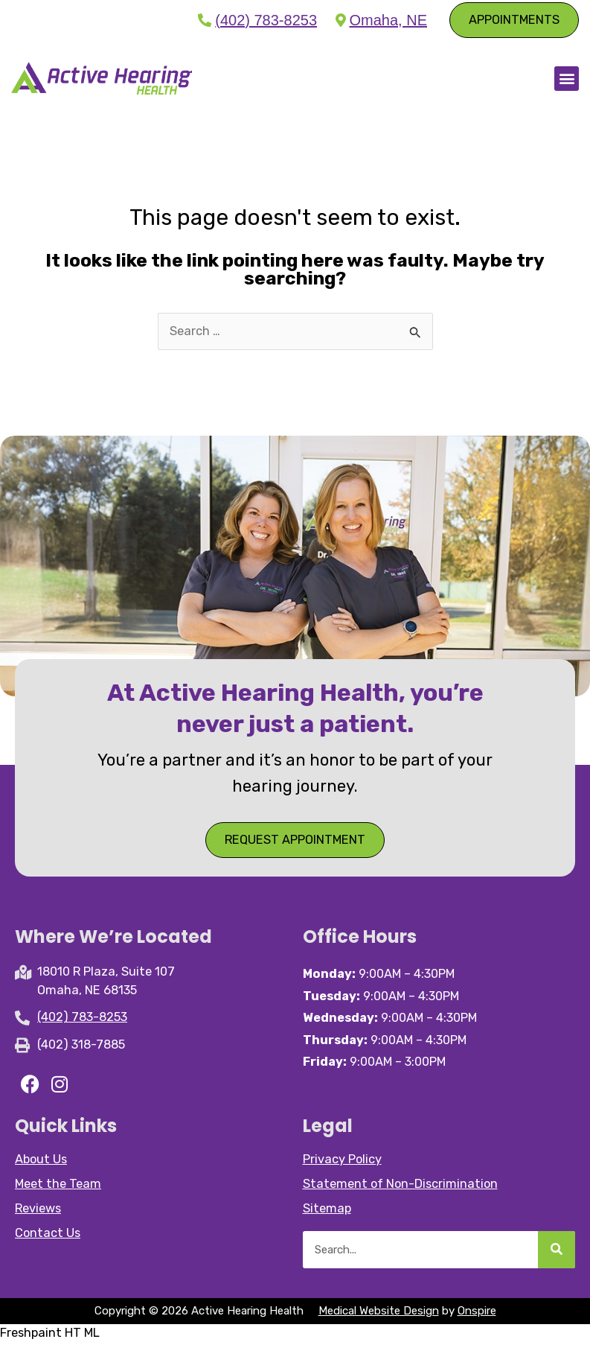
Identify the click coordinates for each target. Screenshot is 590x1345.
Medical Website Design (378, 1313)
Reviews (38, 1210)
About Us (41, 1161)
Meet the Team (58, 1186)
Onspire (477, 1313)
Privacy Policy (342, 1161)
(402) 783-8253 (266, 20)
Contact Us (47, 1235)
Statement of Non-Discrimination (400, 1186)
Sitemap (327, 1210)
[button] (566, 79)
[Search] (556, 1252)
